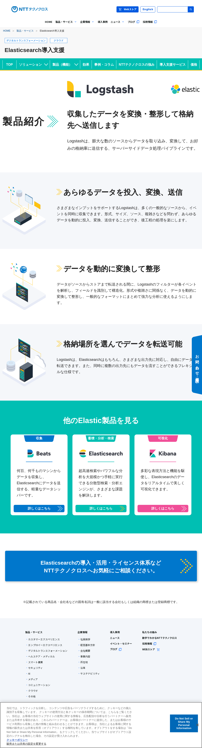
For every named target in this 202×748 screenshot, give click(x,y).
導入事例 (115, 632)
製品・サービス (25, 30)
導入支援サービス (173, 64)
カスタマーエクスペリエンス (44, 639)
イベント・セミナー (121, 643)
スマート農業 (35, 662)
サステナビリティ (90, 673)
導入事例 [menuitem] (103, 22)
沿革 (82, 668)
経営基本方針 (87, 645)
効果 (86, 64)
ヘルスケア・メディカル (41, 656)
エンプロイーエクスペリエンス (45, 645)
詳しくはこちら (39, 508)
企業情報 (82, 632)
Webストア (128, 9)
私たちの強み (149, 632)
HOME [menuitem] (48, 22)
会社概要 (85, 650)
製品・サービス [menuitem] (65, 25)
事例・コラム (104, 64)
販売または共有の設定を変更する (26, 743)
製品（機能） (65, 64)
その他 (32, 696)
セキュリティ (35, 668)
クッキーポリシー (17, 739)
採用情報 (149, 643)
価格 (194, 64)
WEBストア (151, 649)
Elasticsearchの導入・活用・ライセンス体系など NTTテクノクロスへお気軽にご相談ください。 (117, 566)
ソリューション (33, 64)
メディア (33, 679)
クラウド (33, 690)
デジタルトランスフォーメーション (47, 650)
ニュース (115, 637)
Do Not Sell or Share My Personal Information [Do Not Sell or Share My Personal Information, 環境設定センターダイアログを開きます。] (184, 723)
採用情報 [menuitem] (150, 22)
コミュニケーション (39, 685)
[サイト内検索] (175, 9)
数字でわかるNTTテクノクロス (159, 637)
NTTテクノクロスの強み (136, 64)
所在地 (84, 662)
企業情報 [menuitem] (86, 25)
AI (29, 673)
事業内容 (85, 656)
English (148, 9)
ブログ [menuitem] (134, 22)
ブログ (116, 649)
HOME (6, 30)
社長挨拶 (85, 639)
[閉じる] (197, 724)
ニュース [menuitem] (117, 25)
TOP (9, 64)
